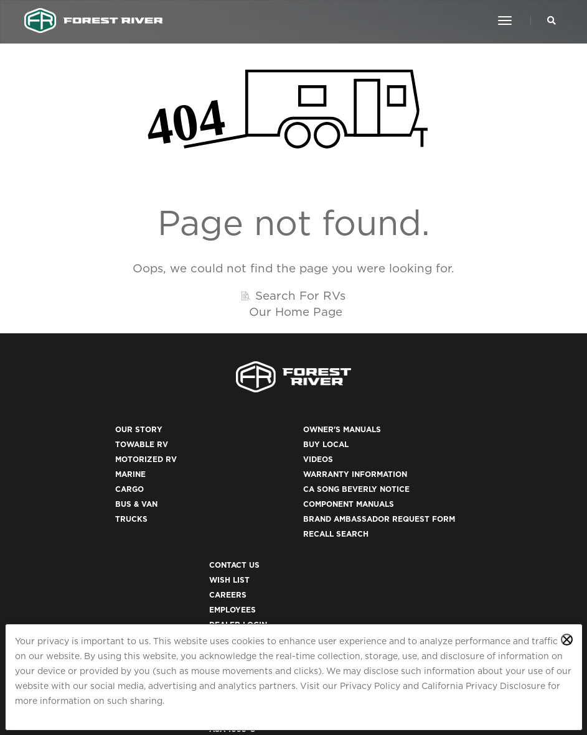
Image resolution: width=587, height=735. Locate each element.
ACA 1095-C (401, 620)
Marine (94, 486)
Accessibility (407, 575)
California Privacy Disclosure (483, 686)
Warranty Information (280, 486)
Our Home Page (295, 319)
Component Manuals (273, 516)
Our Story (102, 441)
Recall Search (261, 560)
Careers (396, 471)
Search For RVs (300, 303)
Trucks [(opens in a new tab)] (95, 530)
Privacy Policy (370, 686)
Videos (243, 471)
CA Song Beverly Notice (281, 501)
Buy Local (251, 456)
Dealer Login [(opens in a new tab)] (407, 501)
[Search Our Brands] (551, 20)
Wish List (398, 456)
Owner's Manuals (267, 441)
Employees (401, 486)
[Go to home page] (94, 20)
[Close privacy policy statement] (567, 639)
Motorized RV (110, 471)
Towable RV (105, 456)
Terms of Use (407, 560)
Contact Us (403, 441)
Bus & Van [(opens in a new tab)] (100, 516)
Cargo (93, 501)
